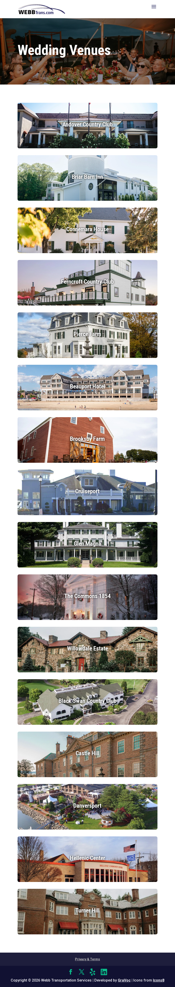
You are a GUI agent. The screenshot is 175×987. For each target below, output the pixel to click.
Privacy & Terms (87, 959)
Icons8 (158, 980)
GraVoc (124, 980)
